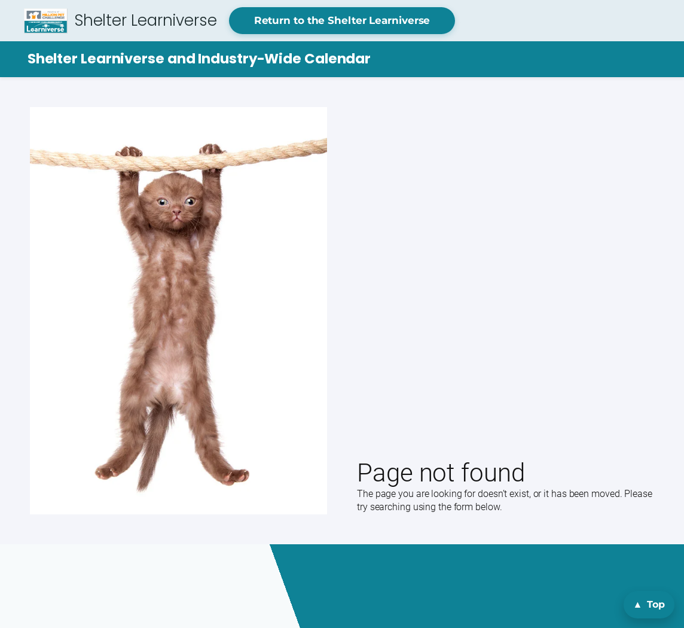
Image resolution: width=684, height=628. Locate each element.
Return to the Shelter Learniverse (342, 20)
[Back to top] (649, 604)
